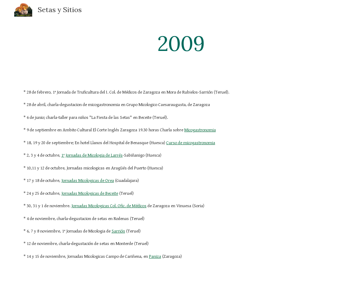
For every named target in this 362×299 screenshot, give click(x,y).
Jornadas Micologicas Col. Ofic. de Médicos (109, 206)
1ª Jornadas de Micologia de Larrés (92, 155)
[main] (181, 43)
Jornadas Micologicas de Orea (87, 180)
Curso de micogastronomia (190, 143)
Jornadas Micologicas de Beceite (89, 193)
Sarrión (118, 231)
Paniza (155, 256)
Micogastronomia (200, 130)
